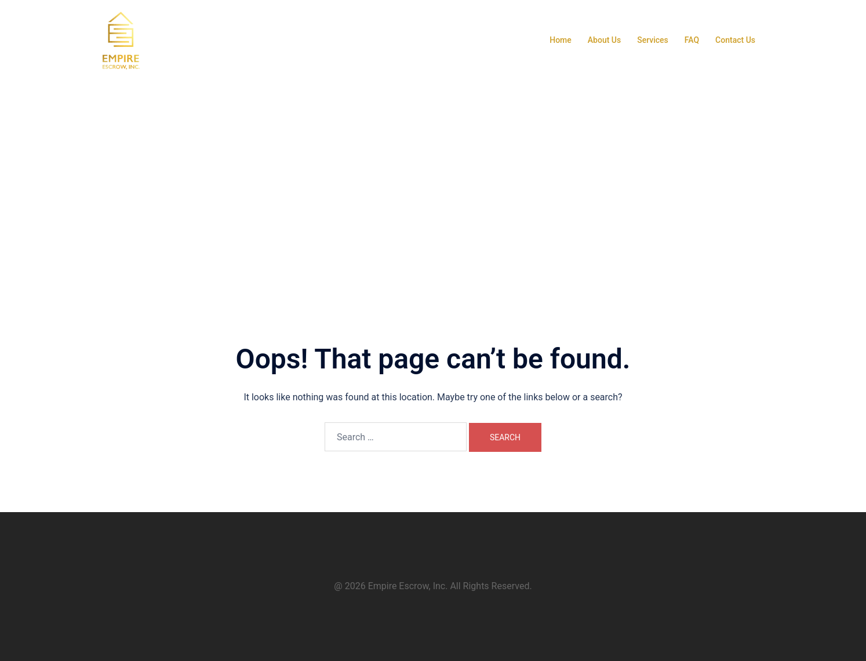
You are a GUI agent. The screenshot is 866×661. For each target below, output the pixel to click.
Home (561, 40)
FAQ (692, 40)
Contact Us (735, 40)
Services (652, 40)
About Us (604, 40)
